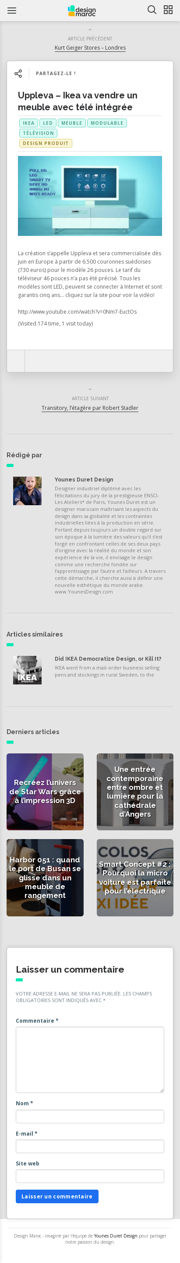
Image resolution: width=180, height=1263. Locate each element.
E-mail (27, 1133)
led (48, 123)
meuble (71, 123)
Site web (27, 1163)
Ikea (29, 123)
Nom (24, 1103)
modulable (107, 123)
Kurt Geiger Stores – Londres (90, 47)
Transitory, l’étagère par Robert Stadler (90, 408)
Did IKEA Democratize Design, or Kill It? (108, 659)
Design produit (46, 143)
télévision (38, 133)
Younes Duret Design (84, 480)
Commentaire (37, 1020)
